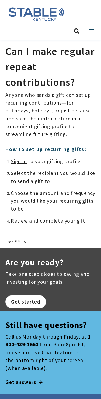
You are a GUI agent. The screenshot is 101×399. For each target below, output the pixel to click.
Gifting (20, 241)
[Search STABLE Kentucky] (76, 31)
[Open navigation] (92, 31)
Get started (25, 301)
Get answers (24, 382)
